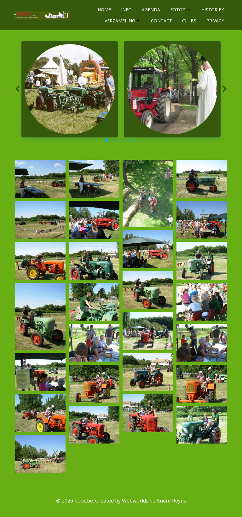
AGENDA (151, 9)
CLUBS (189, 20)
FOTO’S (181, 9)
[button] (106, 140)
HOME (104, 9)
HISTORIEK (213, 9)
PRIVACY (215, 20)
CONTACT (161, 20)
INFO (126, 9)
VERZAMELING (123, 20)
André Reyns (171, 500)
